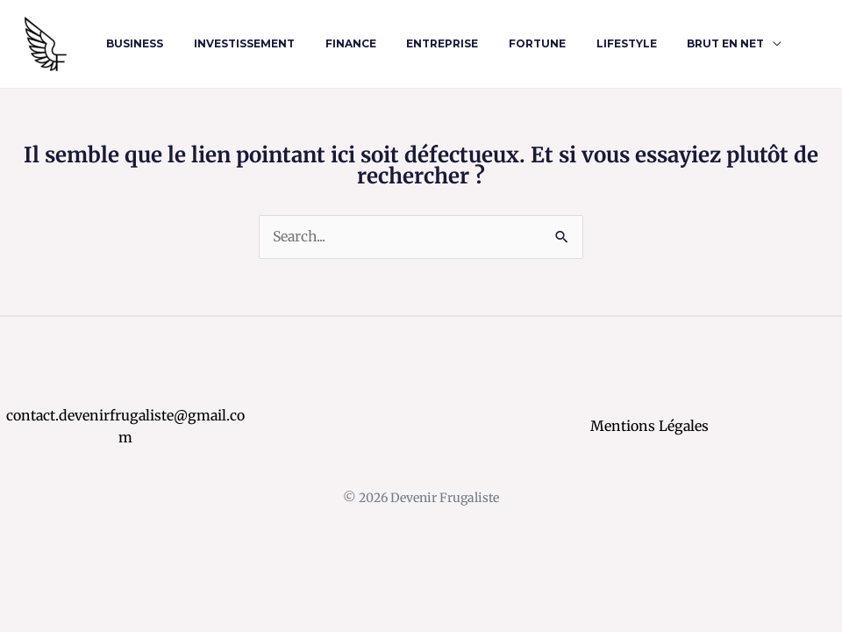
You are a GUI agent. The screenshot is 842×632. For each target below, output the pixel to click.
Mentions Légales (650, 425)
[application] (722, 44)
